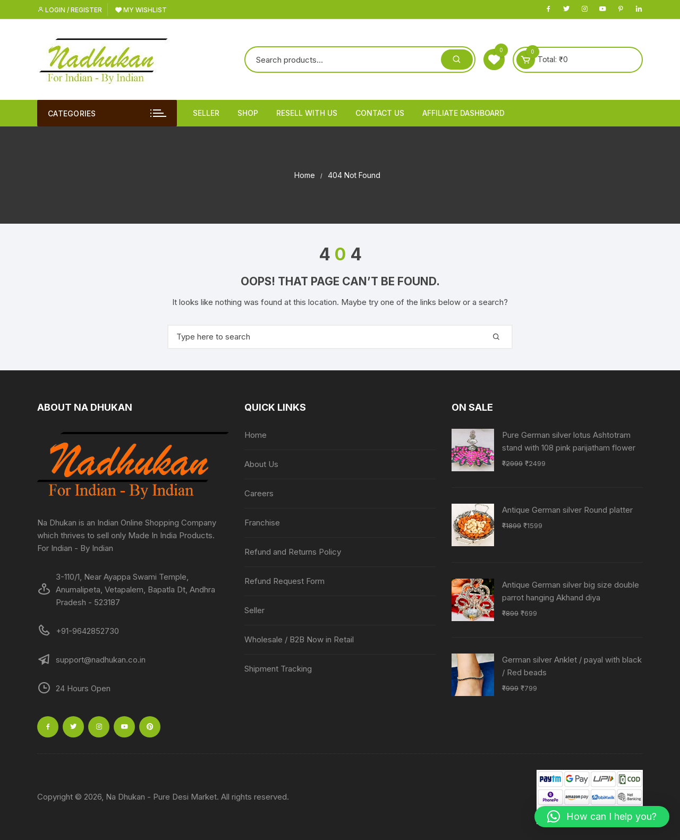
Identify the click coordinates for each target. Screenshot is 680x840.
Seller (206, 112)
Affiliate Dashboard (463, 112)
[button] (601, 816)
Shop (247, 112)
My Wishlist (141, 10)
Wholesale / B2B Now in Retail (299, 639)
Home (255, 435)
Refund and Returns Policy (292, 552)
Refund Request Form (284, 581)
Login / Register (69, 10)
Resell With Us (306, 112)
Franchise (262, 522)
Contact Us (379, 112)
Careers (259, 493)
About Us (261, 464)
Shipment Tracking (278, 669)
